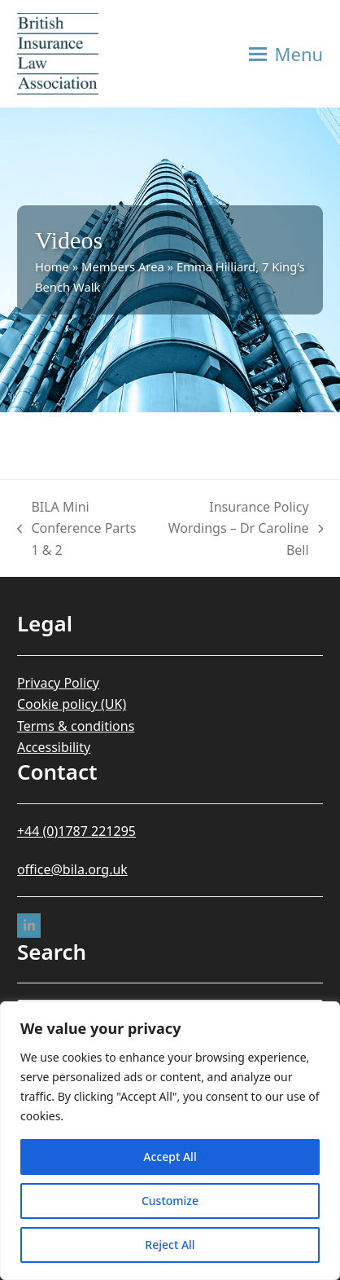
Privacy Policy (58, 683)
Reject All (169, 1244)
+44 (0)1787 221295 (76, 831)
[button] (286, 53)
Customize (170, 1200)
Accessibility (53, 747)
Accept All (169, 1156)
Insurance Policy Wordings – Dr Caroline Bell (241, 529)
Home (52, 266)
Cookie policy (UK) (71, 704)
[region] (170, 1140)
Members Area (122, 266)
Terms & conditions (75, 726)
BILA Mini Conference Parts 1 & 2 (76, 529)
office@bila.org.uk (72, 869)
